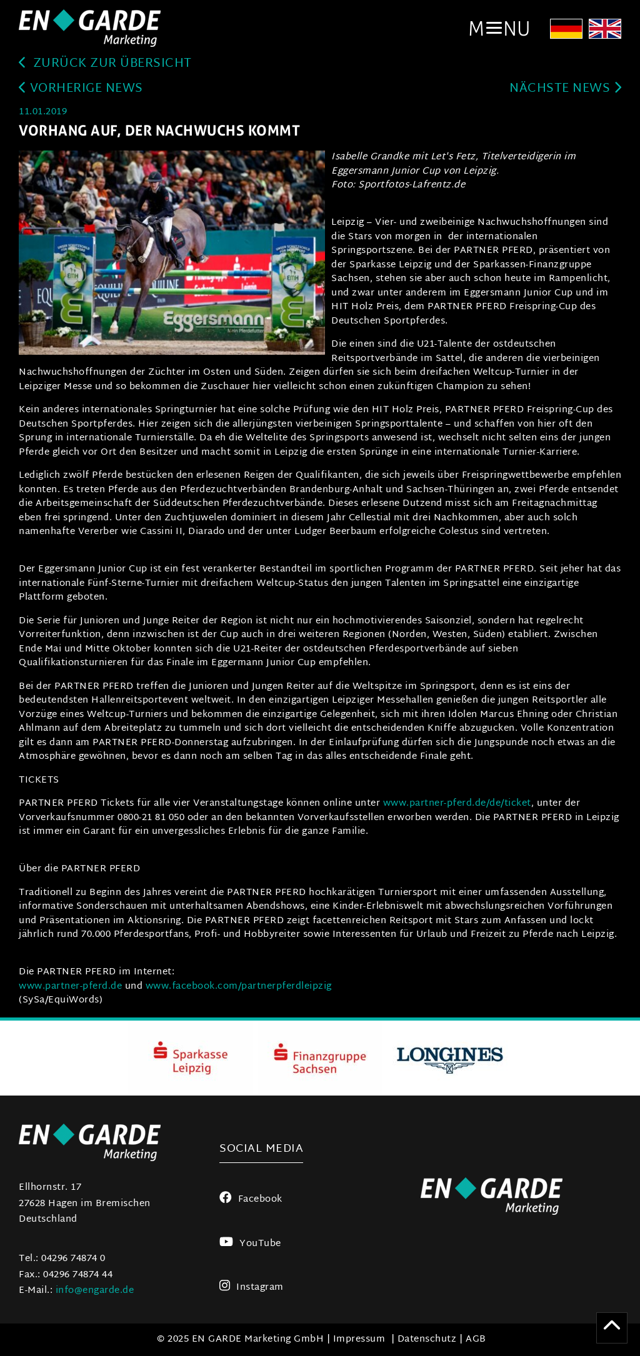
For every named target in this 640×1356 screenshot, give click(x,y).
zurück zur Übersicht (105, 64)
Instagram (251, 1287)
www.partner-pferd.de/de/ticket (457, 803)
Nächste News (565, 89)
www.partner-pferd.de (70, 986)
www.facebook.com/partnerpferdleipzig (239, 986)
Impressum (359, 1339)
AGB (476, 1339)
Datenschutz (427, 1339)
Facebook (250, 1199)
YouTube (250, 1243)
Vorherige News (81, 89)
